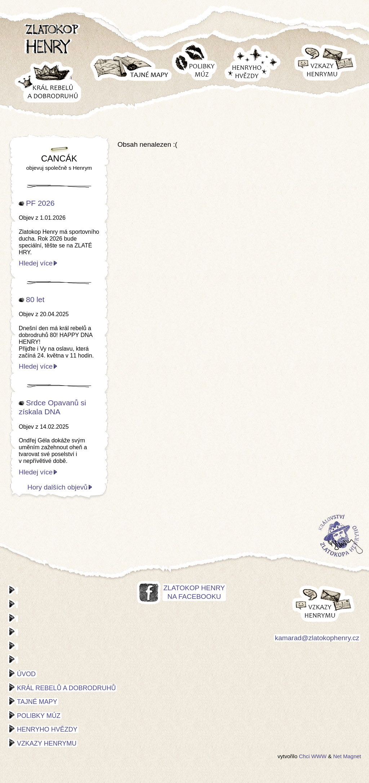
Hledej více (36, 263)
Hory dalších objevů (57, 487)
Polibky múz (39, 715)
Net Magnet (347, 756)
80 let (35, 299)
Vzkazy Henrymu (46, 743)
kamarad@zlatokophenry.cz (317, 638)
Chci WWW (312, 756)
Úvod (26, 674)
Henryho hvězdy (47, 729)
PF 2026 (40, 203)
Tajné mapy (37, 701)
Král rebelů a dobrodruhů (66, 688)
